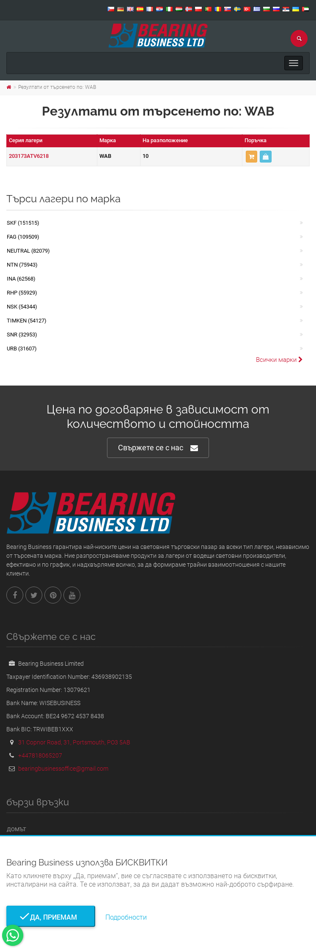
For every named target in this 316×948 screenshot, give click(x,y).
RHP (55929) (22, 292)
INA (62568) (21, 279)
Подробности (126, 917)
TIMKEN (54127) (27, 320)
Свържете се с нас (158, 448)
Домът (16, 829)
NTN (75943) (22, 265)
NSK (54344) (22, 306)
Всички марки (279, 360)
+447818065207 (40, 755)
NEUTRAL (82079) (28, 251)
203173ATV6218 (29, 156)
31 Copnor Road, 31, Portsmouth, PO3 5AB (74, 742)
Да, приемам (51, 917)
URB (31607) (22, 348)
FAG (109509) (23, 237)
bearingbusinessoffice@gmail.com (63, 768)
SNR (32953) (22, 334)
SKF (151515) (23, 223)
